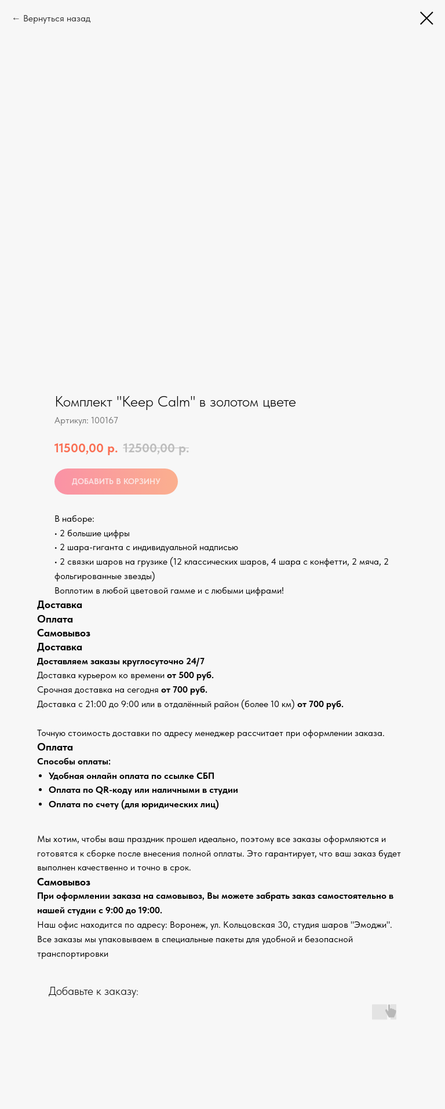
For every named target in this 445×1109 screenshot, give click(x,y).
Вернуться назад (56, 18)
